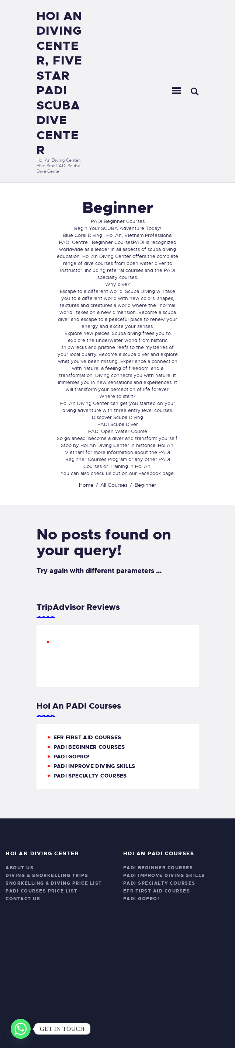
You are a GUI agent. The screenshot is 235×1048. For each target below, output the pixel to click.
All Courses (114, 485)
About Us (20, 868)
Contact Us (23, 899)
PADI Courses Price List (42, 891)
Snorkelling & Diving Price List (54, 883)
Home (86, 485)
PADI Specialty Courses (90, 775)
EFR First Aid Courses (87, 737)
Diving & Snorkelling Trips (47, 875)
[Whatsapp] (21, 1029)
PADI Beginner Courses (89, 747)
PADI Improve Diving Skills (94, 766)
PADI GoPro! (71, 756)
